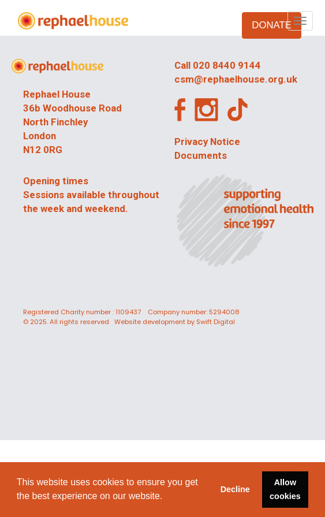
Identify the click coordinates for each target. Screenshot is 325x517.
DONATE (272, 25)
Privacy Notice (207, 141)
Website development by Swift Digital (174, 321)
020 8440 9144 (227, 65)
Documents (200, 155)
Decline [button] (235, 489)
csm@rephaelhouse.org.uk (235, 79)
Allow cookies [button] (285, 489)
